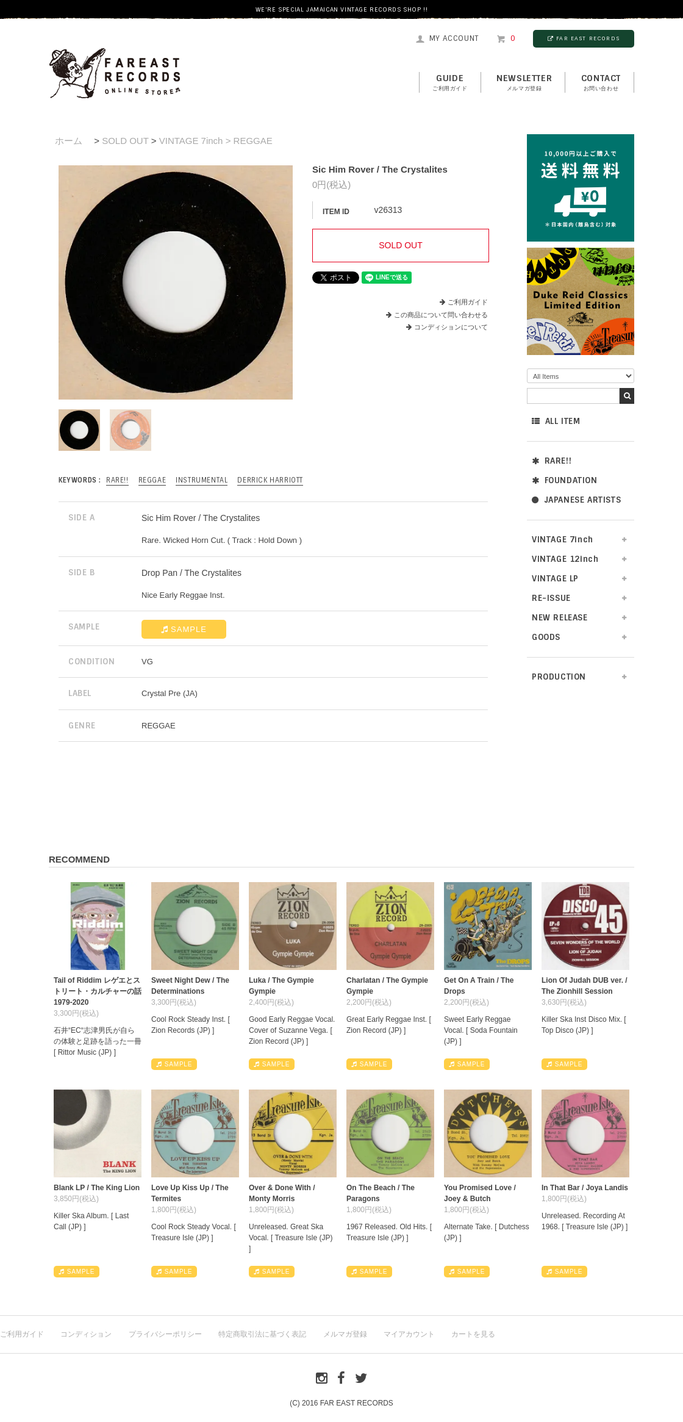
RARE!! (551, 461)
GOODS (546, 637)
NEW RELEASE (560, 617)
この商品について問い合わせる (441, 314)
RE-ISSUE (551, 598)
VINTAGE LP (555, 578)
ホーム (68, 140)
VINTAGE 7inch (562, 539)
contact (601, 83)
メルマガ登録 (345, 1334)
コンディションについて (447, 327)
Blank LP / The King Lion (97, 1187)
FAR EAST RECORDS (584, 38)
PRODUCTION (559, 677)
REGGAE (152, 480)
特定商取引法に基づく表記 (262, 1334)
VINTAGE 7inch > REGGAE (216, 140)
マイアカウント (409, 1334)
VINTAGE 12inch (565, 559)
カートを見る (473, 1334)
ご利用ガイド (468, 302)
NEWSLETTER (524, 83)
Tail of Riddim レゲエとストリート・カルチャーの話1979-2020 (97, 991)
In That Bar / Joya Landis (585, 1187)
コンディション (86, 1334)
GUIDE (450, 83)
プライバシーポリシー (165, 1334)
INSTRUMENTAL (201, 480)
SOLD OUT (125, 140)
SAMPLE (184, 629)
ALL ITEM (556, 421)
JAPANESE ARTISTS (576, 500)
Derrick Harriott (270, 480)
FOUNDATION (565, 480)
